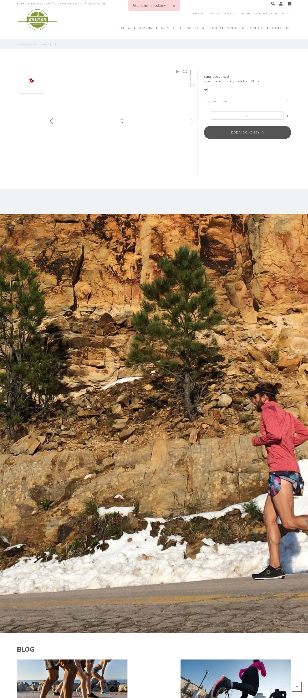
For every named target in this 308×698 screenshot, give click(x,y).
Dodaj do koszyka (247, 132)
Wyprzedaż (236, 28)
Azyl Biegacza (27, 44)
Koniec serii (259, 28)
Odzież (178, 28)
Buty (165, 28)
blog (215, 13)
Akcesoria (196, 28)
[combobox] (247, 101)
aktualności (196, 13)
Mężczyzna (143, 28)
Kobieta (124, 28)
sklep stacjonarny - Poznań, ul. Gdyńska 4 (257, 13)
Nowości (215, 28)
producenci (281, 28)
